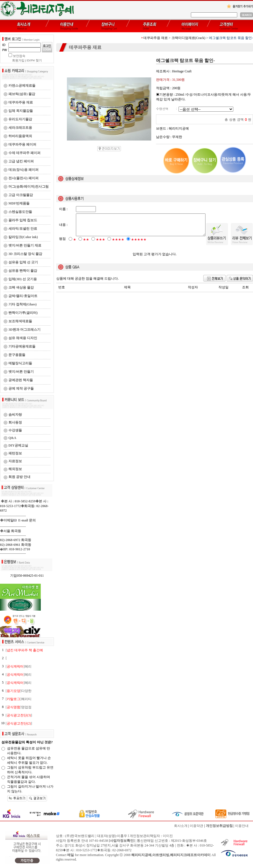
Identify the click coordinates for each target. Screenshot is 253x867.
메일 (70, 855)
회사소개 (181, 826)
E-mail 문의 (24, 520)
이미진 (168, 836)
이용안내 (242, 826)
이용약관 (196, 826)
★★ (86, 244)
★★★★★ (138, 244)
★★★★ (118, 244)
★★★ (100, 244)
